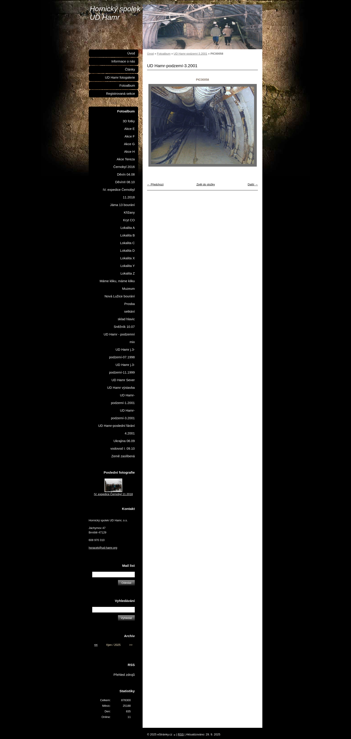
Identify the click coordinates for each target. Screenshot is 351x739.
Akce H (129, 151)
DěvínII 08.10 (125, 182)
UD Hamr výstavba (121, 387)
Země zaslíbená (123, 456)
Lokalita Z (127, 273)
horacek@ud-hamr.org (103, 547)
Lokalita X (127, 258)
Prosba (129, 304)
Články (130, 69)
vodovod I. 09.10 (122, 448)
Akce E (129, 129)
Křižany (129, 212)
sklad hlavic (126, 319)
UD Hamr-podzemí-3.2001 (190, 53)
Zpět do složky (205, 184)
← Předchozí (155, 184)
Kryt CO (129, 220)
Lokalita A (127, 228)
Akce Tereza (126, 159)
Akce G (129, 144)
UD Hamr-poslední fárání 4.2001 (116, 429)
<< (96, 645)
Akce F (129, 136)
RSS (181, 734)
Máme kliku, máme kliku (117, 281)
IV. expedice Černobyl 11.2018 (119, 193)
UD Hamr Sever (123, 380)
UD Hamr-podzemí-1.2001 (123, 399)
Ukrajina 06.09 (124, 441)
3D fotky (129, 121)
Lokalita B (127, 235)
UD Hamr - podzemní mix (119, 338)
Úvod (150, 53)
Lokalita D (127, 250)
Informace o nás (123, 61)
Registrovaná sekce (120, 93)
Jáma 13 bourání (122, 205)
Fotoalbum (163, 53)
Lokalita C (127, 243)
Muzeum (128, 288)
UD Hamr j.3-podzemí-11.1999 (122, 368)
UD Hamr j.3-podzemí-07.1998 (122, 353)
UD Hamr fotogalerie (120, 77)
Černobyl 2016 (124, 167)
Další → (253, 184)
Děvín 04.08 (126, 174)
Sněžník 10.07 (124, 327)
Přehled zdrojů (124, 675)
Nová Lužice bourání (120, 296)
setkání (129, 311)
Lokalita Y (127, 266)
